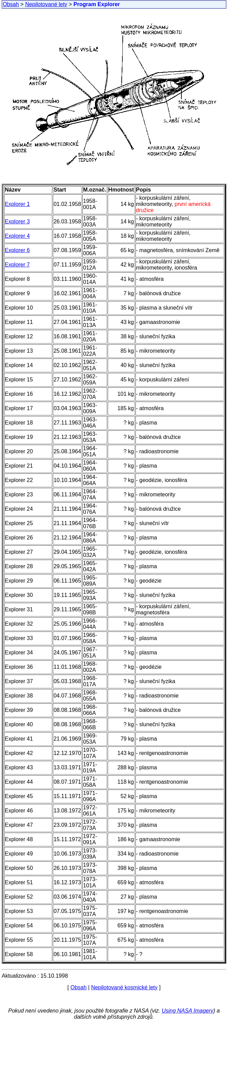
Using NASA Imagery (188, 1011)
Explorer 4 (17, 236)
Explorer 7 (17, 265)
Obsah (11, 4)
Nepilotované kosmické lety (124, 987)
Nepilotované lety (46, 4)
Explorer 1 (17, 204)
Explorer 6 (17, 250)
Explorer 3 (17, 221)
